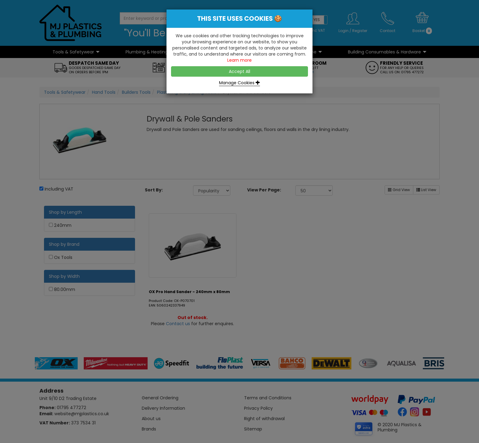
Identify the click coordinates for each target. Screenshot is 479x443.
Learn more (239, 60)
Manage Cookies (239, 83)
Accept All (239, 71)
